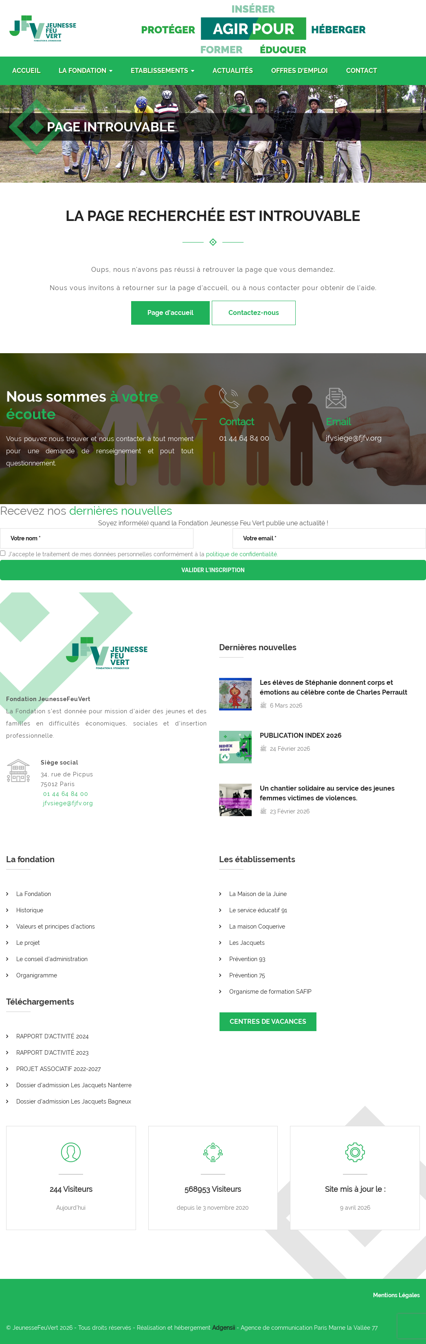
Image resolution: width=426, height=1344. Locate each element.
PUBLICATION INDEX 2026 (301, 735)
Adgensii (223, 1327)
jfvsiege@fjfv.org (354, 438)
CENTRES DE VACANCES (268, 1021)
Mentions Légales (396, 1295)
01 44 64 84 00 (244, 438)
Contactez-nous (253, 313)
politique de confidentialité (241, 554)
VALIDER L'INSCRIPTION (212, 570)
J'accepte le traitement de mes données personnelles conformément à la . (143, 554)
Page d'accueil (170, 313)
